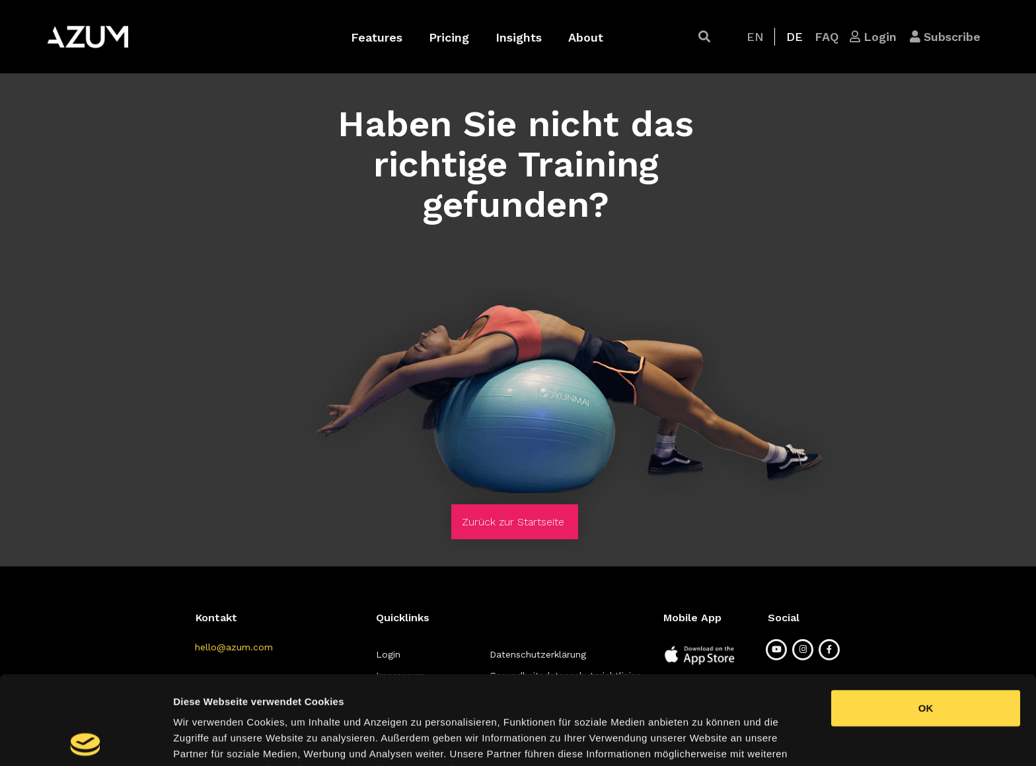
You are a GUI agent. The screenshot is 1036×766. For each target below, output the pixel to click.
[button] (704, 37)
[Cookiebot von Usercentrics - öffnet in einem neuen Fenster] (85, 740)
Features (376, 37)
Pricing (449, 37)
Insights (519, 37)
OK (926, 619)
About (585, 37)
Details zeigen (702, 740)
